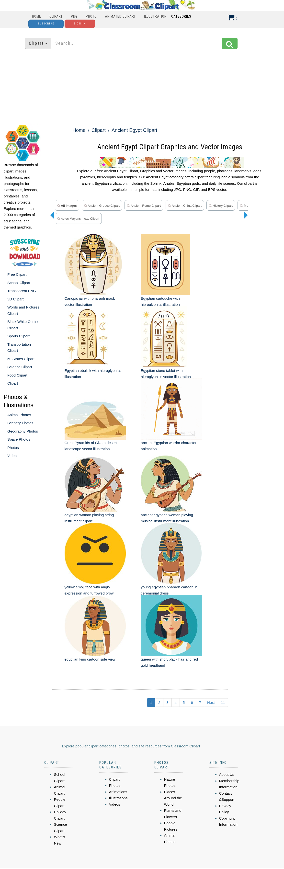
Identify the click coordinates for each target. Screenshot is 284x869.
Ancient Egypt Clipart (134, 130)
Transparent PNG (21, 291)
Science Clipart (19, 367)
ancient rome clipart (144, 205)
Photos (13, 448)
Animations (118, 779)
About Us (226, 761)
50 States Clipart (20, 359)
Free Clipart (16, 274)
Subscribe (46, 23)
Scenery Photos (20, 423)
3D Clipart (15, 299)
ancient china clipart (185, 205)
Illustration (155, 16)
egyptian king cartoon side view (90, 646)
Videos (13, 456)
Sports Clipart (18, 336)
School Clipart (18, 283)
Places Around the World (173, 785)
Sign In (80, 23)
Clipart (56, 16)
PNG (74, 16)
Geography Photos (22, 431)
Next (211, 689)
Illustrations (118, 785)
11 (223, 689)
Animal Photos (19, 415)
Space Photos (18, 439)
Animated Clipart (120, 16)
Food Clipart (17, 375)
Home (36, 16)
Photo (91, 16)
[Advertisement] (142, 87)
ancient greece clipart (102, 205)
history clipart (221, 205)
